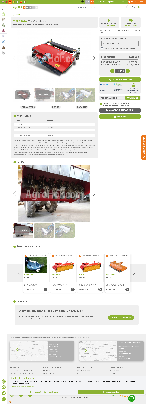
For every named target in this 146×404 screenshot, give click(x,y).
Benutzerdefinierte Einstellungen (44, 392)
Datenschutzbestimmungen (19, 386)
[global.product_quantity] (118, 71)
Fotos (55, 107)
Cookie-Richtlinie (31, 386)
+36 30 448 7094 (55, 352)
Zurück (16, 15)
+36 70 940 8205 (55, 357)
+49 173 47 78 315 (124, 359)
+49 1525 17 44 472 (124, 354)
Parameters (28, 107)
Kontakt (102, 2)
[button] (93, 58)
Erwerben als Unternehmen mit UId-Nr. (118, 48)
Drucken (119, 116)
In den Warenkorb (120, 79)
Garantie (82, 107)
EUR (92, 2)
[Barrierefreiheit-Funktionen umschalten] (82, 1)
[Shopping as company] (102, 48)
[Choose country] (120, 43)
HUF (87, 2)
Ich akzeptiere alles (111, 392)
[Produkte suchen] (103, 7)
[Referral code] (120, 98)
